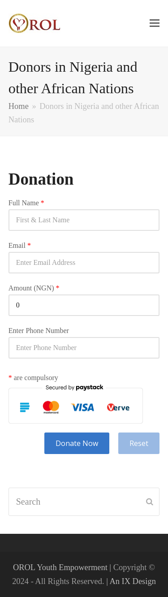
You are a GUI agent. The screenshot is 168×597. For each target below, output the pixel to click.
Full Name (26, 203)
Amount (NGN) (34, 288)
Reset (138, 443)
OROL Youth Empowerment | (63, 567)
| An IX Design (131, 581)
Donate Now (77, 443)
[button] (154, 23)
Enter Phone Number (39, 330)
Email (20, 245)
